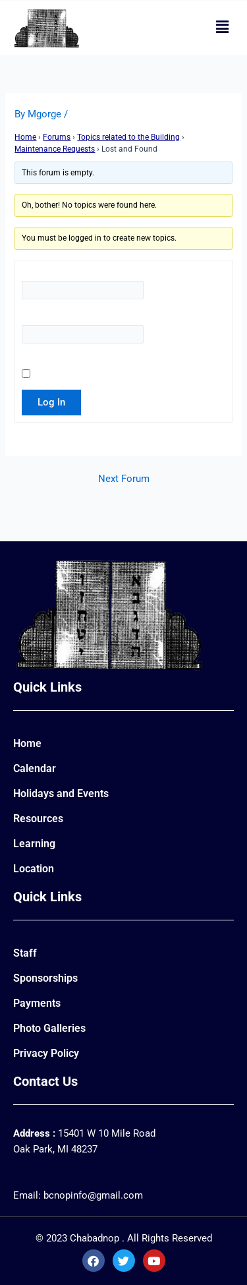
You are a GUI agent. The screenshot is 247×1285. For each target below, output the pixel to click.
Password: (52, 317)
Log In (51, 402)
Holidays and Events (61, 793)
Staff (25, 953)
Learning (34, 843)
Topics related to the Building (128, 137)
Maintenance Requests (54, 149)
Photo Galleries (49, 1028)
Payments (37, 1003)
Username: (54, 273)
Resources (38, 818)
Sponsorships (45, 978)
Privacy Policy (46, 1053)
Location (33, 868)
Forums (56, 137)
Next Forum (124, 479)
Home (25, 137)
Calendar (34, 768)
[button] (222, 27)
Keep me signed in (58, 367)
